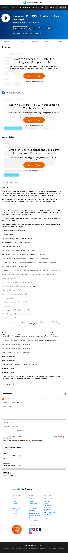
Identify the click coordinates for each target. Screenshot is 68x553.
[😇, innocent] (49, 399)
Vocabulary (20, 41)
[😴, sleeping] (52, 399)
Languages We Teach (34, 513)
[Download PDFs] (44, 28)
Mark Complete (20, 28)
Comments (61, 41)
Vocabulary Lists (16, 506)
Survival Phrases (37, 33)
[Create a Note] (39, 28)
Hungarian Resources (17, 508)
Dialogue (6, 41)
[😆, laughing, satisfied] (38, 399)
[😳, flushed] (24, 399)
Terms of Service (50, 549)
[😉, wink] (43, 399)
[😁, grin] (27, 399)
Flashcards (15, 503)
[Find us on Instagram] (30, 532)
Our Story (31, 501)
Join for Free (34, 76)
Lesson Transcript (47, 41)
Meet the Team (33, 503)
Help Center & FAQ (49, 499)
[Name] (17, 422)
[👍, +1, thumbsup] (63, 399)
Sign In (8, 402)
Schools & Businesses (35, 515)
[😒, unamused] (30, 399)
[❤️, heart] (60, 399)
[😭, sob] (46, 399)
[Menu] (2, 2)
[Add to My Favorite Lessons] (34, 28)
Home (13, 499)
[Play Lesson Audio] (5, 18)
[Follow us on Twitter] (30, 529)
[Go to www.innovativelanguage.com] (34, 545)
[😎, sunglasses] (32, 399)
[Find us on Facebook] (37, 529)
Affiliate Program (33, 520)
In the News (32, 510)
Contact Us (47, 518)
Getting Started (48, 501)
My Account (47, 507)
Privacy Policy (53, 548)
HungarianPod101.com (44, 548)
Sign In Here (39, 81)
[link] (46, 7)
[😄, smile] (21, 399)
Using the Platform (48, 509)
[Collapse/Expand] (34, 393)
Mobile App (15, 513)
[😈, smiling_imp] (57, 399)
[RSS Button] (3, 398)
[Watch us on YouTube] (33, 529)
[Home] (32, 3)
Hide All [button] (7, 384)
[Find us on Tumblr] (40, 529)
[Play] (3, 92)
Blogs (30, 517)
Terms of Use (61, 548)
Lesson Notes (34, 41)
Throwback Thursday (14, 7)
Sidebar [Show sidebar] (64, 7)
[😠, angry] (35, 399)
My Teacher (15, 510)
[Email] (17, 426)
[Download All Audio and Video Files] (49, 28)
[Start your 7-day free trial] (17, 530)
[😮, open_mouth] (55, 399)
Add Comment (10, 430)
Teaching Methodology (49, 512)
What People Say (33, 506)
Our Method (32, 499)
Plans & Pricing (33, 508)
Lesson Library (5, 7)
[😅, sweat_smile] (41, 399)
